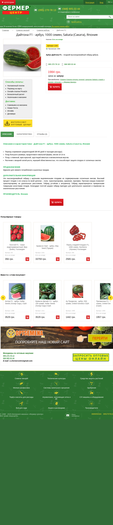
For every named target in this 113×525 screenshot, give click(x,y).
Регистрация (89, 2)
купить (55, 87)
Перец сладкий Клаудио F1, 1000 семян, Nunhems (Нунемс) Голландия (77, 247)
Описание (7, 134)
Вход (101, 2)
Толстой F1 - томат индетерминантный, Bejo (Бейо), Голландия (17, 247)
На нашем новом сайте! (63, 26)
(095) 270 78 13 (47, 10)
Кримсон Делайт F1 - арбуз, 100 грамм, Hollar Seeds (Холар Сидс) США (46, 303)
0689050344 (96, 414)
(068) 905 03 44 (71, 8)
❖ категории (8, 2)
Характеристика (24, 134)
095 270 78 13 (54, 64)
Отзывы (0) (42, 134)
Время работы (76, 22)
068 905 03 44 (70, 64)
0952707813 (108, 414)
